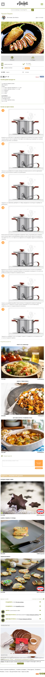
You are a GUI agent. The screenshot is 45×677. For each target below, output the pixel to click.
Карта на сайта (25, 671)
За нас (6, 671)
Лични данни (30, 669)
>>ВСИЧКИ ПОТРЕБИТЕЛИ (37, 599)
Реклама (2, 671)
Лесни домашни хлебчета (32, 614)
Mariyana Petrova (11, 614)
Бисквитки (37, 669)
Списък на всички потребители (7, 669)
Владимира (9, 602)
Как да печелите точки (15, 671)
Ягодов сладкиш (20, 602)
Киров (7, 610)
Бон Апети (15, 17)
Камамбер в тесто (20, 606)
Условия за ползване (21, 669)
